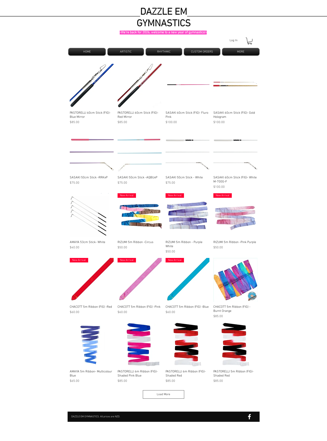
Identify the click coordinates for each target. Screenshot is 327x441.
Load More (163, 394)
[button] (250, 41)
